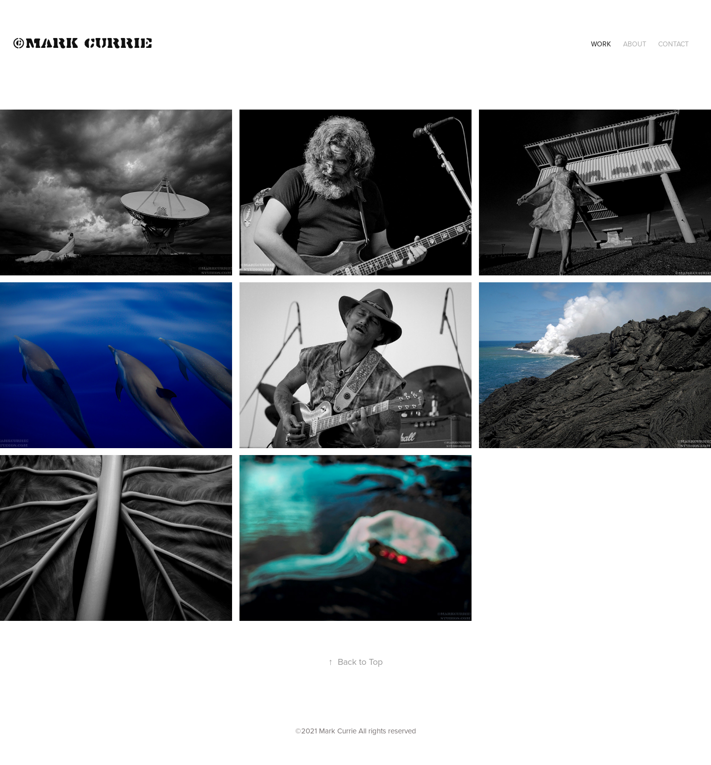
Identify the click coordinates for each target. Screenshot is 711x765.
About (634, 44)
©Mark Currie (83, 42)
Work (601, 44)
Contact (673, 44)
